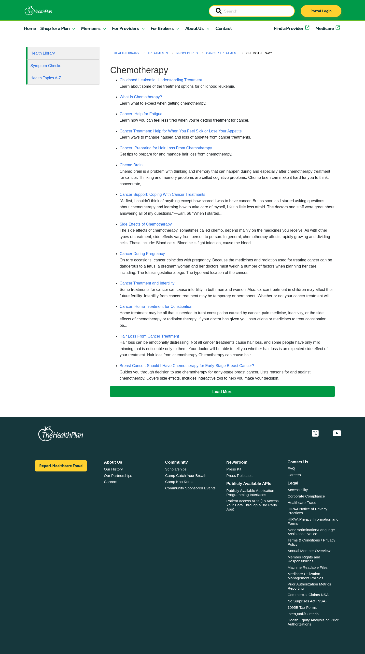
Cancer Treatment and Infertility (147, 283)
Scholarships (175, 469)
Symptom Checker (46, 66)
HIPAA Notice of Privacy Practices (307, 511)
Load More (222, 391)
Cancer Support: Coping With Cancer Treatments (162, 194)
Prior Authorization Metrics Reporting (309, 586)
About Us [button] (194, 28)
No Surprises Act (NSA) (307, 601)
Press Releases (239, 475)
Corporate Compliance (306, 496)
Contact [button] (223, 28)
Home (30, 28)
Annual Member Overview (309, 551)
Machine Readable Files (308, 567)
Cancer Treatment (222, 53)
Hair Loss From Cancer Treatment (149, 336)
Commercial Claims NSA (308, 595)
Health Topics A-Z (45, 78)
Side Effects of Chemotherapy (146, 224)
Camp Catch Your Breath (185, 475)
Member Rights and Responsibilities (304, 559)
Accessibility (298, 490)
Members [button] (90, 28)
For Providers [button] (125, 28)
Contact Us (298, 462)
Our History (113, 469)
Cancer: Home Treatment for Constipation (156, 306)
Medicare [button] (324, 28)
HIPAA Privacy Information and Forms (313, 521)
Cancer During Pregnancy (142, 254)
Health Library (42, 53)
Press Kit (233, 469)
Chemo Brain (131, 165)
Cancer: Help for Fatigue (141, 114)
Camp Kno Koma (179, 482)
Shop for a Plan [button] (55, 28)
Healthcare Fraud (302, 502)
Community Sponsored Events (190, 488)
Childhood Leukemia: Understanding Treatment (161, 80)
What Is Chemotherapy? (141, 97)
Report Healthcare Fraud (61, 465)
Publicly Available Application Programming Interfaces (250, 492)
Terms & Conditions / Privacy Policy (311, 542)
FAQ (291, 468)
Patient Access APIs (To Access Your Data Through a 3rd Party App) (252, 505)
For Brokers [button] (162, 28)
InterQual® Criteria (303, 614)
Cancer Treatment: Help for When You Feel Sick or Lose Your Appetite (181, 131)
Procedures (187, 53)
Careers (110, 482)
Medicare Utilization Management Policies (305, 576)
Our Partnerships (118, 475)
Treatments (158, 53)
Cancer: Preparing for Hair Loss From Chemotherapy (166, 148)
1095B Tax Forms (302, 607)
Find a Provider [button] (289, 28)
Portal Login (321, 11)
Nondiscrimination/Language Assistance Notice (311, 532)
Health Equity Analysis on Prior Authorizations (313, 622)
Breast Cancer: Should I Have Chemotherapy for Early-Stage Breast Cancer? (187, 366)
